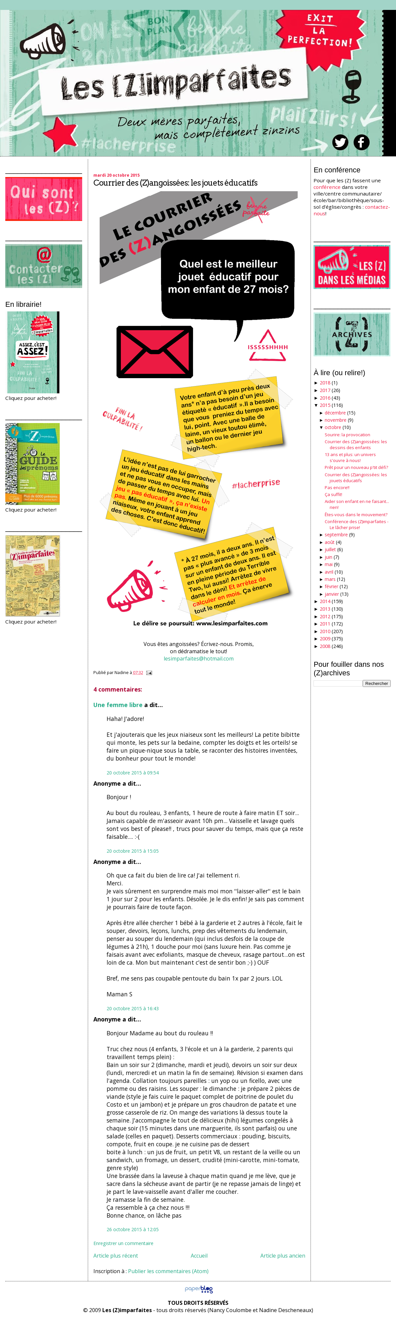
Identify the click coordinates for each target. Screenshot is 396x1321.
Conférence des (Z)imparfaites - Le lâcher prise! (356, 524)
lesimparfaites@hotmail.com (199, 658)
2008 (325, 646)
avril (329, 572)
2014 (325, 601)
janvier (332, 594)
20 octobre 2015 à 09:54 (133, 772)
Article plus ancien (282, 1255)
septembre (336, 534)
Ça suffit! (333, 494)
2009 (325, 638)
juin (328, 557)
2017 (325, 390)
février (331, 586)
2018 (325, 382)
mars (330, 579)
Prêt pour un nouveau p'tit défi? (356, 467)
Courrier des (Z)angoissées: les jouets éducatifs (175, 183)
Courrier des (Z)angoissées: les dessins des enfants (356, 444)
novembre (335, 420)
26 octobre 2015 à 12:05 (133, 1229)
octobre (333, 427)
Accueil (199, 1255)
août (330, 542)
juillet (330, 549)
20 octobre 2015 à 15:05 (133, 851)
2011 (325, 624)
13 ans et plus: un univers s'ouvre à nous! (350, 457)
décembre (335, 413)
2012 (325, 616)
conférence (327, 187)
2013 (325, 609)
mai (329, 564)
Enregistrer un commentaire (123, 1243)
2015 (325, 405)
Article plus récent (115, 1255)
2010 (325, 631)
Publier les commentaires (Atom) (168, 1271)
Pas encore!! (337, 487)
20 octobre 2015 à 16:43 (133, 1008)
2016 (325, 398)
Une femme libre (118, 705)
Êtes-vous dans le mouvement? (356, 515)
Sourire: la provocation (347, 435)
